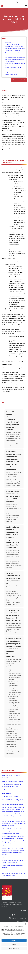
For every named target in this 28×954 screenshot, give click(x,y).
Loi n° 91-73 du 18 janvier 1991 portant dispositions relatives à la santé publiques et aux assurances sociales (12, 802)
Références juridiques (11, 74)
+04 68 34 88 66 (21, 2)
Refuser (14, 944)
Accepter (14, 940)
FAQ (6, 72)
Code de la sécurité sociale (10, 796)
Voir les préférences (14, 948)
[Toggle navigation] (25, 6)
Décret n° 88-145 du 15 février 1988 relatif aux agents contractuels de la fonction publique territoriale (12, 831)
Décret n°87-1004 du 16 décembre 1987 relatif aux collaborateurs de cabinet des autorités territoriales (14, 823)
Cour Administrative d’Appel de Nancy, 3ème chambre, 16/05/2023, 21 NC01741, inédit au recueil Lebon (13, 873)
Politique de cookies (8, 952)
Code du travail (6, 793)
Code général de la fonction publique (12, 781)
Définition (8, 42)
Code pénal (5, 790)
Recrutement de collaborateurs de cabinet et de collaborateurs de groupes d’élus (15, 59)
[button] (26, 924)
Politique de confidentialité (18, 952)
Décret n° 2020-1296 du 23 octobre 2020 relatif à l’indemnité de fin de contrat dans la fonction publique (13, 860)
